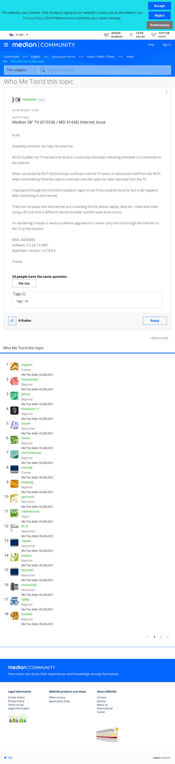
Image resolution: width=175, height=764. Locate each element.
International (105, 708)
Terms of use (16, 705)
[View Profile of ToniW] (25, 438)
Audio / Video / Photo (101, 56)
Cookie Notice (16, 697)
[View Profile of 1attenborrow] (30, 511)
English (35, 56)
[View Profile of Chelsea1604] (29, 379)
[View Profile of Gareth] (25, 423)
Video (130, 56)
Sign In (166, 44)
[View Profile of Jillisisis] (25, 394)
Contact (101, 697)
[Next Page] (167, 637)
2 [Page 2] (161, 637)
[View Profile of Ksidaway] (27, 482)
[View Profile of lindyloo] (26, 555)
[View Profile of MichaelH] (27, 570)
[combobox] (104, 70)
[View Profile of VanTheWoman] (31, 453)
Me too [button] (24, 283)
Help (151, 44)
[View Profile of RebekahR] (29, 99)
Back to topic (160, 338)
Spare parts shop (59, 701)
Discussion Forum (63, 56)
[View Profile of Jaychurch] (27, 497)
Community (11, 56)
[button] (159, 6)
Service (101, 701)
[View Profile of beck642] (26, 614)
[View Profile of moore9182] (28, 585)
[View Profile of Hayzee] (26, 541)
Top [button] (9, 757)
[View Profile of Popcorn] (26, 365)
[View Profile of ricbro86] (26, 467)
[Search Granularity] (21, 70)
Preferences (159, 25)
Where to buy (57, 697)
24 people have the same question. (39, 276)
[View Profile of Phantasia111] (30, 409)
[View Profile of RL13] (24, 526)
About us (102, 705)
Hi (26, 301)
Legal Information (18, 708)
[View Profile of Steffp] (25, 599)
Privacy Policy (16, 701)
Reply (154, 320)
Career (101, 712)
